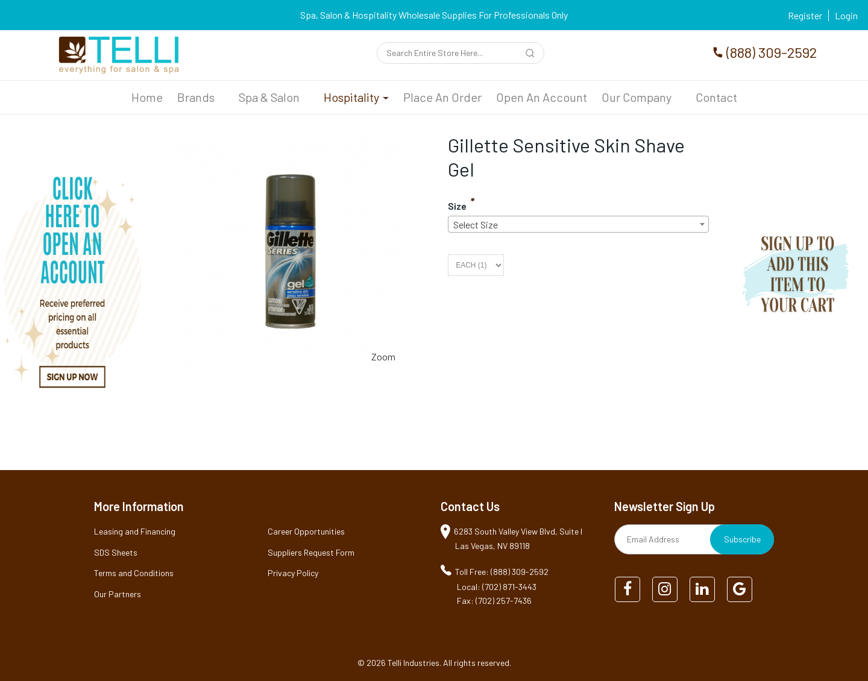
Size (457, 206)
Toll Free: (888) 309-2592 (502, 571)
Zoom (383, 356)
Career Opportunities (306, 531)
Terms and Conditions (134, 573)
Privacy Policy (293, 573)
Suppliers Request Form (311, 552)
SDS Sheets (115, 552)
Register (805, 15)
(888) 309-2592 (771, 52)
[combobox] (578, 224)
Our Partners (117, 594)
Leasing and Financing (134, 531)
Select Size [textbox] (475, 224)
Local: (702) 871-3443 (496, 587)
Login (846, 15)
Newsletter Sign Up (664, 506)
